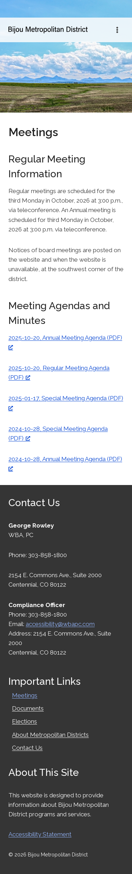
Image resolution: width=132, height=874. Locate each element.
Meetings (24, 695)
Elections (24, 721)
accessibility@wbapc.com (60, 623)
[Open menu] (117, 29)
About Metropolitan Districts (50, 734)
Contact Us (27, 747)
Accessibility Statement (39, 834)
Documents (28, 708)
